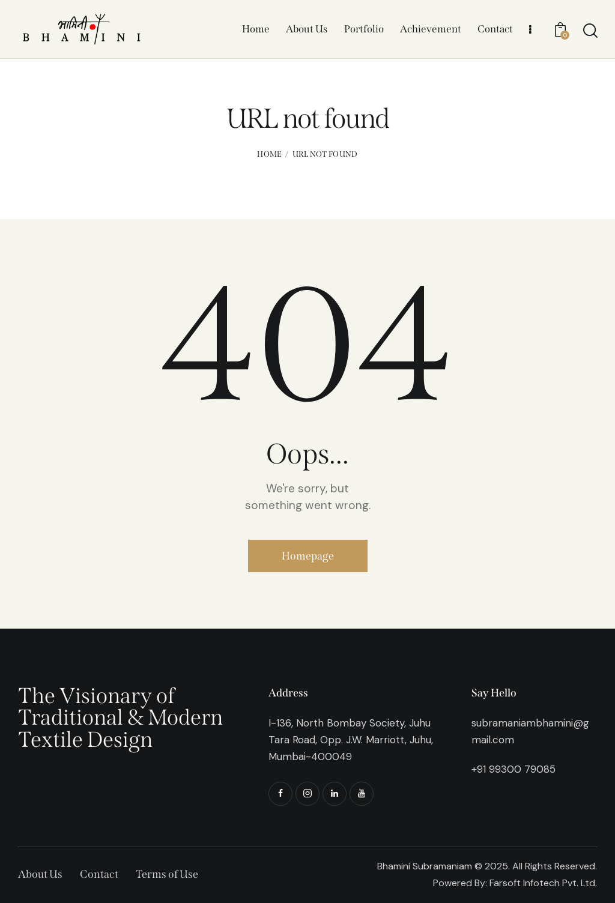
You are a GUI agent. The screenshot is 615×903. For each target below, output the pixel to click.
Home (269, 154)
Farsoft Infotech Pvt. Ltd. (543, 883)
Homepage (308, 556)
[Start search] (589, 30)
